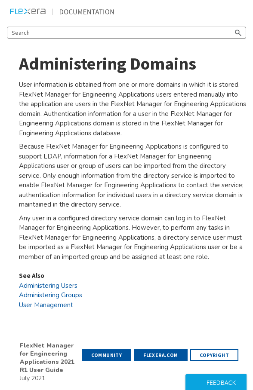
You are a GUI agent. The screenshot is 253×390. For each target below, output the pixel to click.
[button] (238, 33)
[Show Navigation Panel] (241, 11)
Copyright (214, 355)
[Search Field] (126, 33)
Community (106, 355)
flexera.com (160, 355)
